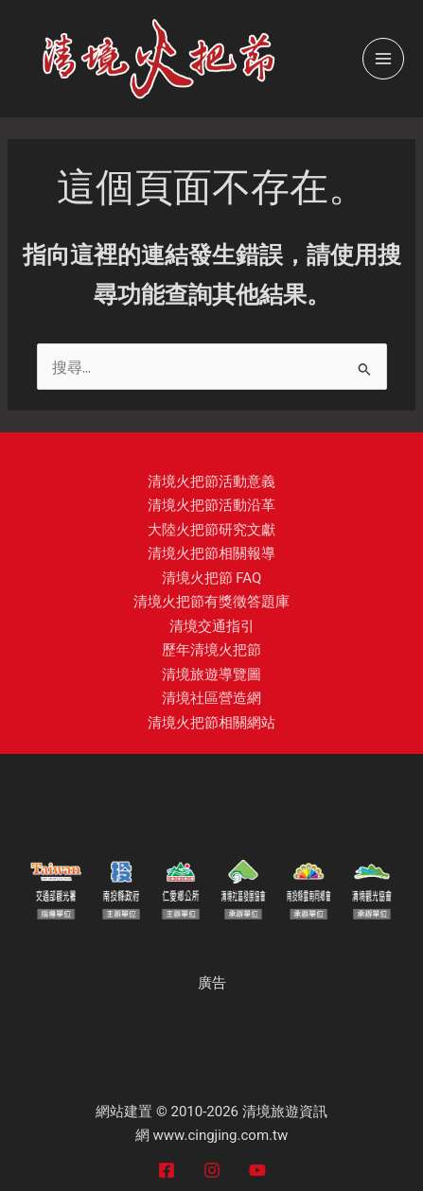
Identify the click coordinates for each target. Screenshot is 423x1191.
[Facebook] (166, 1170)
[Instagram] (211, 1170)
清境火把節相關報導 (211, 553)
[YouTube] (257, 1170)
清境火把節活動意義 (211, 481)
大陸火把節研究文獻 (211, 529)
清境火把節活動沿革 (211, 505)
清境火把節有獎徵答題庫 (211, 601)
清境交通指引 (212, 626)
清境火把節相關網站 (211, 722)
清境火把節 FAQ (212, 578)
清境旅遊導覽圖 (211, 674)
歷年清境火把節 (211, 649)
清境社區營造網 (211, 698)
